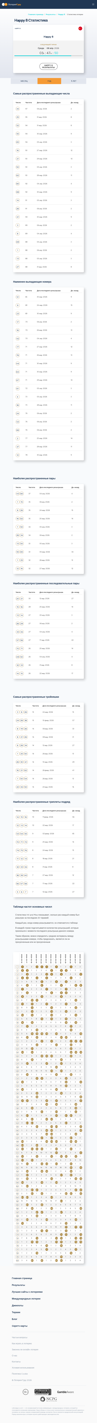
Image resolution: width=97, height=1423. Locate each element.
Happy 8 (61, 14)
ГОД (49, 81)
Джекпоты (17, 1305)
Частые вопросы (19, 1337)
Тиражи (16, 1312)
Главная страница (35, 14)
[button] (93, 4)
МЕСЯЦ (24, 81)
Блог (14, 1319)
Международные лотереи (26, 1298)
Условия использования (23, 1368)
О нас (14, 1355)
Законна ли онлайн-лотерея (25, 1349)
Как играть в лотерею (22, 1343)
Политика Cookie (20, 1374)
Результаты (51, 14)
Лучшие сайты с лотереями (27, 1292)
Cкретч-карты (19, 1326)
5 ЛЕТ (73, 81)
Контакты (16, 1361)
